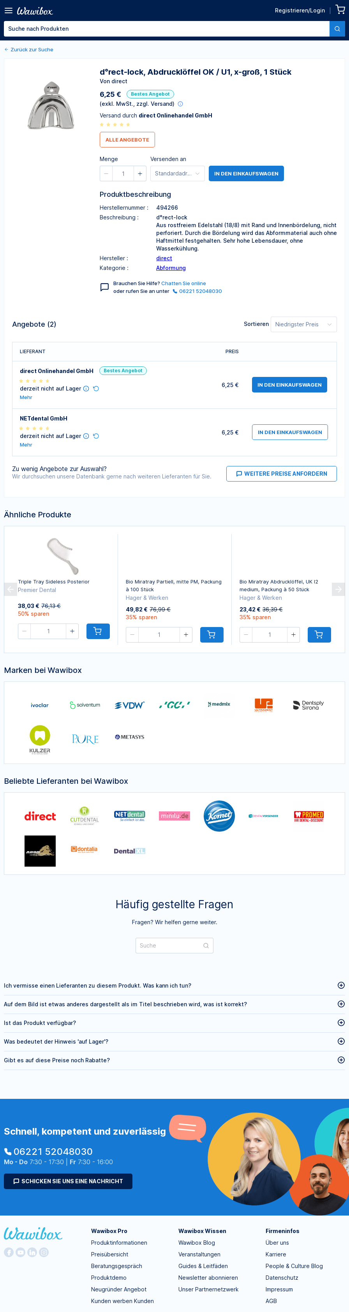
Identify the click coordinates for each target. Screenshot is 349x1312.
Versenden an (168, 159)
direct (164, 258)
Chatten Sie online (183, 283)
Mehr (26, 397)
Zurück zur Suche (28, 49)
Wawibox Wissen (202, 1231)
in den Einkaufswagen (246, 173)
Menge (109, 159)
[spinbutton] (123, 173)
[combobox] (174, 29)
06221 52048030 (197, 291)
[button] (106, 173)
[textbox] (166, 28)
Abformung (171, 268)
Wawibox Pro (109, 1231)
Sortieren (256, 324)
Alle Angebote (127, 140)
